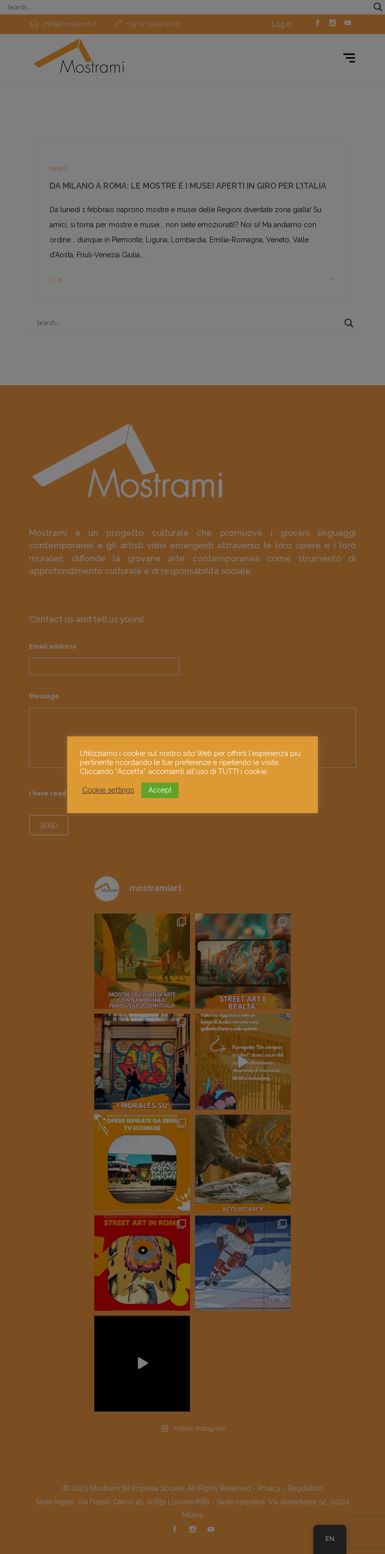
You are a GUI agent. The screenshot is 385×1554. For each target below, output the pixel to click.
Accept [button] (159, 790)
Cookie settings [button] (108, 790)
